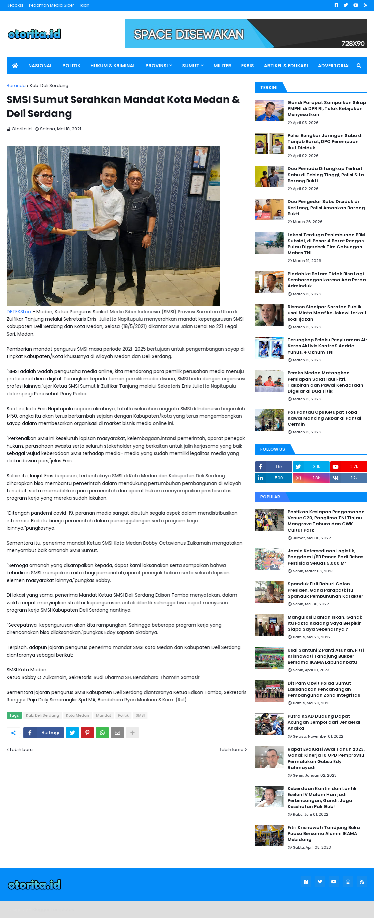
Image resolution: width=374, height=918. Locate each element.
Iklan (84, 5)
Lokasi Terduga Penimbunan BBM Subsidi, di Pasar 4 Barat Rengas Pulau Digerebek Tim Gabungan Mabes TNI (326, 244)
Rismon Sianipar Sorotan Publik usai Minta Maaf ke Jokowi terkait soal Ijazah (327, 313)
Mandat (103, 715)
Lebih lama (232, 749)
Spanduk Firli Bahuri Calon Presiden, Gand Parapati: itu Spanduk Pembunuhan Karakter (325, 590)
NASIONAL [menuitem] (40, 65)
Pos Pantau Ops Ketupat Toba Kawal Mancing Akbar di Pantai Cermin (324, 418)
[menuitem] (15, 65)
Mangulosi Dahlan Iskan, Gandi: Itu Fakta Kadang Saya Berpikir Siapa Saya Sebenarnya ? (325, 623)
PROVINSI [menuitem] (156, 65)
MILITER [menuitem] (222, 65)
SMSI (140, 715)
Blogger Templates (53, 909)
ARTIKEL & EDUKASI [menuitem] (286, 65)
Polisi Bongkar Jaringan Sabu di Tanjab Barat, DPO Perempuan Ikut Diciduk (325, 142)
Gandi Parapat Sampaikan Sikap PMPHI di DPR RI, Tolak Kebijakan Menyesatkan (327, 109)
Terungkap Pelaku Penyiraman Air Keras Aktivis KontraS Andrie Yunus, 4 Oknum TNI (327, 346)
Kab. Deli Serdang (49, 85)
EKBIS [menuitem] (247, 65)
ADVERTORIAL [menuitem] (334, 65)
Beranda (16, 85)
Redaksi (15, 5)
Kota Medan (77, 715)
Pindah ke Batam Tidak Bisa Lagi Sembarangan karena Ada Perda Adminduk (327, 280)
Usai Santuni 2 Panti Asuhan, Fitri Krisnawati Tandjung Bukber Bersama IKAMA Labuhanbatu (326, 656)
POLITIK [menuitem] (71, 65)
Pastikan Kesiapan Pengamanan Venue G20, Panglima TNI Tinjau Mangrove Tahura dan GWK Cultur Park (326, 521)
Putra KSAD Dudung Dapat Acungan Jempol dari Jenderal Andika (324, 722)
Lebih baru (21, 749)
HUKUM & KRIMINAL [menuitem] (112, 65)
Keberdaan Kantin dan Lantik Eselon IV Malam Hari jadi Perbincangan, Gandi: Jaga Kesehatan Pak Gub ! (322, 798)
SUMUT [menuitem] (190, 65)
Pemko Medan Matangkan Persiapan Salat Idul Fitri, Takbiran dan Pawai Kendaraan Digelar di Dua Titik (325, 382)
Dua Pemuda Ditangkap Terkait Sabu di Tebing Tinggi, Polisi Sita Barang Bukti (326, 175)
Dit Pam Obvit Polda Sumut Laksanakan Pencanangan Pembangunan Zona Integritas (324, 689)
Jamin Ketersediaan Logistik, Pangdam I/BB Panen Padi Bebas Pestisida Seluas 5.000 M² (325, 557)
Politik (123, 715)
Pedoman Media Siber (51, 5)
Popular (270, 497)
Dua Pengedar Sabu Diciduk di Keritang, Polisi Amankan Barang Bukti (326, 208)
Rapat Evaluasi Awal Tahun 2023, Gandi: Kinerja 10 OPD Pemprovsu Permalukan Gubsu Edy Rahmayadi (326, 758)
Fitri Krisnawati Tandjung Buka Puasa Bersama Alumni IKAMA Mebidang (324, 834)
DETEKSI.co (19, 311)
